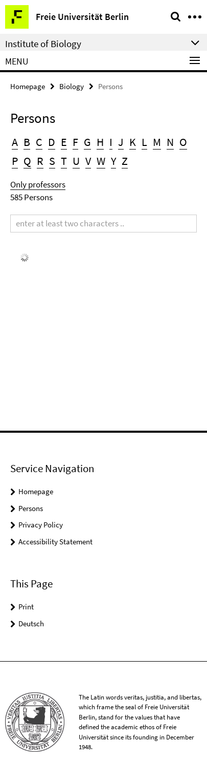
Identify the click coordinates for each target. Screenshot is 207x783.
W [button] (101, 161)
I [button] (110, 142)
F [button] (75, 142)
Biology (71, 86)
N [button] (170, 142)
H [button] (100, 142)
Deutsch (31, 623)
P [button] (15, 161)
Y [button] (113, 161)
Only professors (37, 184)
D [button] (51, 142)
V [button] (88, 161)
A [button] (15, 142)
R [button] (40, 161)
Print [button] (26, 606)
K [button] (132, 142)
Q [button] (27, 161)
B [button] (27, 142)
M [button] (157, 142)
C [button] (39, 142)
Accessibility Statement (55, 541)
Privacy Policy (40, 525)
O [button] (183, 142)
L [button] (144, 142)
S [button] (52, 161)
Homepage (27, 86)
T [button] (64, 161)
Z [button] (125, 161)
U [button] (76, 161)
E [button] (64, 142)
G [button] (87, 142)
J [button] (121, 142)
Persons (30, 508)
